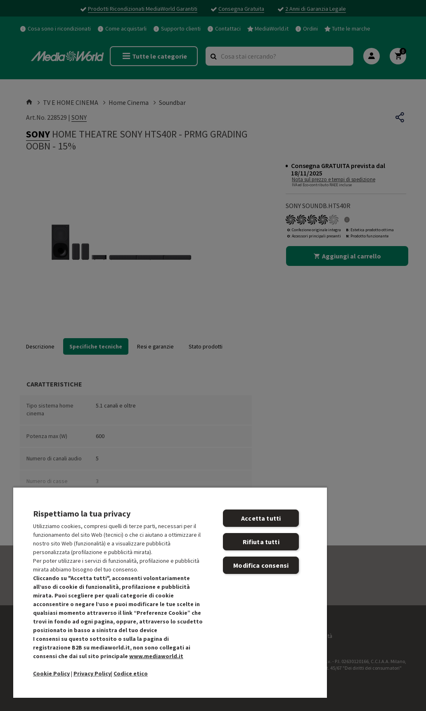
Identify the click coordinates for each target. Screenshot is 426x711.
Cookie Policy (51, 673)
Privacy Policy (92, 673)
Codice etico (131, 673)
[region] (170, 592)
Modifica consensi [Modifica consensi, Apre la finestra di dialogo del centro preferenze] (261, 565)
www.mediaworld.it (156, 656)
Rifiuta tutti (261, 542)
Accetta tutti (261, 518)
